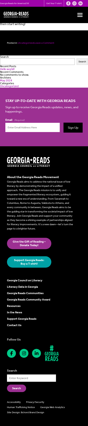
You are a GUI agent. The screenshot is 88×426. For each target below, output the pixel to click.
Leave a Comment (44, 42)
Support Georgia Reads (21, 318)
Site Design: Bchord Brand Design (25, 412)
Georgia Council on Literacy (24, 280)
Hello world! (7, 69)
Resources (14, 306)
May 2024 (6, 80)
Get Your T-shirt (54, 3)
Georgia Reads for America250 (14, 3)
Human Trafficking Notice (21, 407)
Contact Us (14, 325)
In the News (14, 312)
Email (15, 120)
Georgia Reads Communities (25, 293)
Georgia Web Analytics (52, 407)
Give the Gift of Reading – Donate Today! (29, 243)
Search (4, 56)
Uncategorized (26, 42)
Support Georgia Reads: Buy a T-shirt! (29, 261)
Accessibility (14, 402)
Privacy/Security (35, 402)
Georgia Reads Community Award (28, 299)
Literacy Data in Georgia (22, 286)
